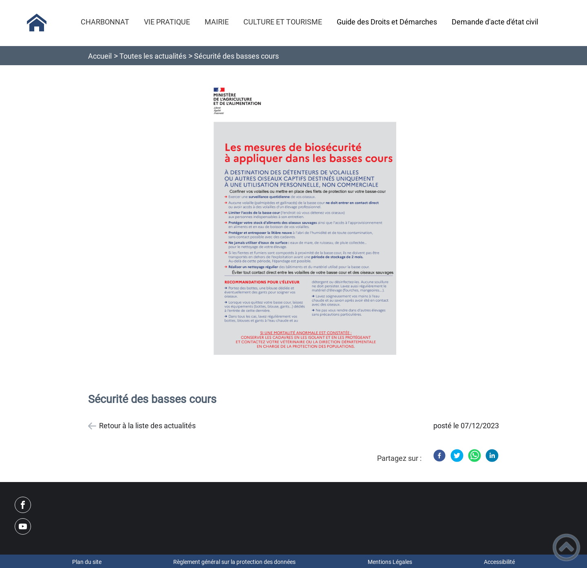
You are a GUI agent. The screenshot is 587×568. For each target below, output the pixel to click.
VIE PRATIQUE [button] (167, 22)
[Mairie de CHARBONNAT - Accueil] (36, 23)
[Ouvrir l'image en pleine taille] (301, 226)
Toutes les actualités (152, 56)
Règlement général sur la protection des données (234, 562)
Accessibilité (499, 562)
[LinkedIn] (492, 455)
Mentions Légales (390, 562)
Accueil (100, 56)
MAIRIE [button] (217, 22)
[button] (566, 547)
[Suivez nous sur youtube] (23, 526)
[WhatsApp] (474, 455)
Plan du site (87, 562)
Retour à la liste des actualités (147, 425)
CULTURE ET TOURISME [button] (282, 22)
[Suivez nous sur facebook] (23, 505)
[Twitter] (457, 455)
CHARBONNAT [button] (105, 22)
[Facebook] (439, 455)
